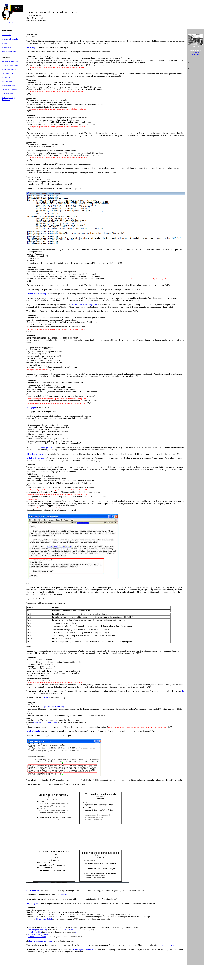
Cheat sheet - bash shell (9, 90)
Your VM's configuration (38, 934)
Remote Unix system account (40, 941)
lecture (45, 698)
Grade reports (6, 47)
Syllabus (4, 43)
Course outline (6, 35)
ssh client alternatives (165, 945)
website (64, 895)
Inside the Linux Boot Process (45, 722)
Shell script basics (8, 94)
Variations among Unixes (10, 65)
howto (77, 932)
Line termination (7, 73)
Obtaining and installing (37, 930)
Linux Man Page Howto (44, 447)
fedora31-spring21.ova (68, 930)
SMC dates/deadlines (9, 51)
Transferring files (35, 932)
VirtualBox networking (37, 937)
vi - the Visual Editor (9, 69)
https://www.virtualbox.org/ (53, 706)
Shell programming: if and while (8, 99)
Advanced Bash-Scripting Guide (84, 304)
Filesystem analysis (8, 86)
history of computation (195, 53)
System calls (6, 77)
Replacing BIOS (33, 903)
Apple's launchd (33, 731)
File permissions (7, 82)
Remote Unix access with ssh (11, 61)
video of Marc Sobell (43, 919)
